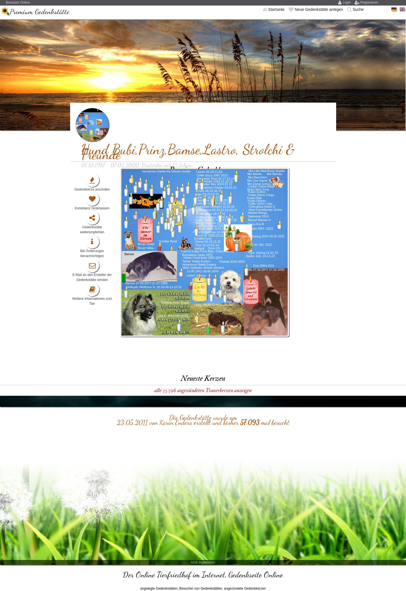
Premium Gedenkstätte (39, 11)
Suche (358, 9)
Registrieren (369, 2)
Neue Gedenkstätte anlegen (319, 9)
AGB (194, 562)
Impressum (207, 562)
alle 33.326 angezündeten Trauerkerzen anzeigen (203, 390)
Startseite (277, 9)
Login (347, 2)
